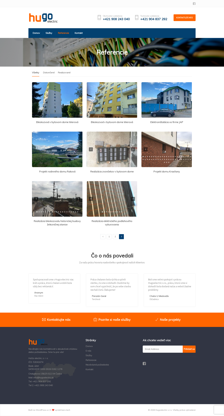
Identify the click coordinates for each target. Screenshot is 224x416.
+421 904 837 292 (153, 19)
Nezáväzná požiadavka (97, 364)
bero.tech (65, 410)
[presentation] (91, 149)
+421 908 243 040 (116, 19)
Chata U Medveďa (159, 296)
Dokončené (49, 72)
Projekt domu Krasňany (166, 171)
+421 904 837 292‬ (42, 381)
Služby (89, 355)
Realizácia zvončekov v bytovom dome (112, 171)
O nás (88, 350)
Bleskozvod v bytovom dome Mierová (57, 122)
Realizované (64, 72)
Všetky (35, 72)
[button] (109, 162)
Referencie (91, 360)
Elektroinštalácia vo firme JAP (166, 122)
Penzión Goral (99, 296)
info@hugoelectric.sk (43, 377)
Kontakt (89, 369)
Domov (89, 346)
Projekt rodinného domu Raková (57, 171)
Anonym (38, 292)
